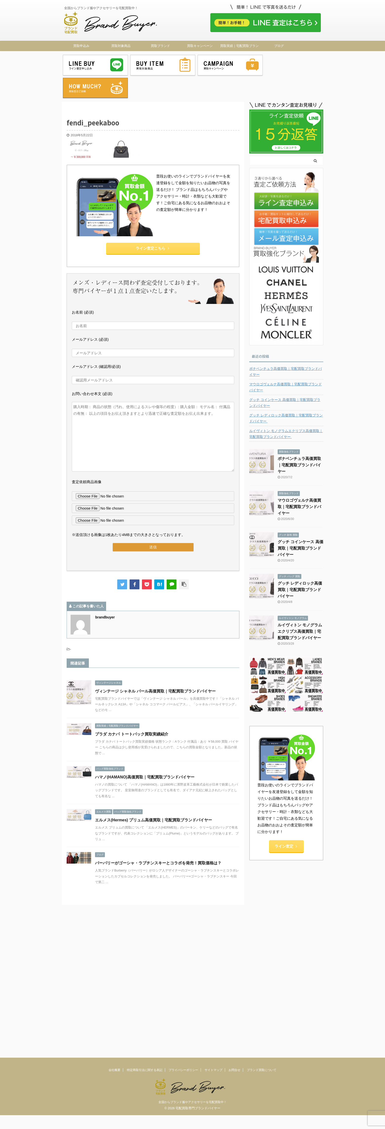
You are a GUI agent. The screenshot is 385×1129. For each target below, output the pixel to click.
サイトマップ (213, 898)
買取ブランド (160, 46)
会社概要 (114, 898)
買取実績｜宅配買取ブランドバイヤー (239, 47)
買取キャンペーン (200, 46)
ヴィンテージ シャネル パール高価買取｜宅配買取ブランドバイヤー (155, 667)
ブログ (279, 46)
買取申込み (81, 46)
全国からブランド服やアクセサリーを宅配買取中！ (192, 930)
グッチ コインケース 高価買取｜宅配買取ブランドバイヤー (284, 379)
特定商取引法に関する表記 (144, 898)
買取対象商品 (121, 46)
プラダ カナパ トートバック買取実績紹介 (131, 711)
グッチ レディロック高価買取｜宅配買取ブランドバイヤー (286, 395)
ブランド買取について (261, 898)
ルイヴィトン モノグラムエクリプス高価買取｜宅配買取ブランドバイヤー (286, 410)
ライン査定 (286, 823)
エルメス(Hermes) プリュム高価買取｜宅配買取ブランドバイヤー (153, 796)
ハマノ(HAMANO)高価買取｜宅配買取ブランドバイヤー (144, 754)
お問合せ (234, 898)
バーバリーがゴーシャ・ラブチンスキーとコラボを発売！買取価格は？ (158, 839)
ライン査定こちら (152, 225)
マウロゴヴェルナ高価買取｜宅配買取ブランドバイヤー (285, 364)
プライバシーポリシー (183, 898)
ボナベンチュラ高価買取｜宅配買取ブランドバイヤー (285, 348)
